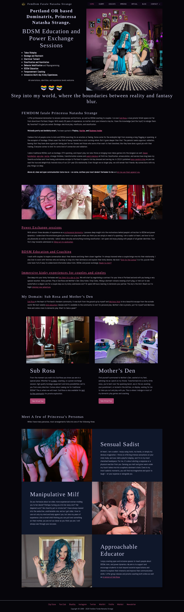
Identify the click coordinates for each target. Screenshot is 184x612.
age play (40, 156)
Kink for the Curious (128, 259)
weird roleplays (92, 156)
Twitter (93, 603)
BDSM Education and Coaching (49, 251)
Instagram (84, 603)
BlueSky (74, 603)
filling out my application (63, 241)
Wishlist (117, 603)
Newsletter (127, 603)
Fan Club (65, 603)
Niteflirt (101, 603)
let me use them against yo (128, 171)
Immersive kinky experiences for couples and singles (68, 272)
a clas (53, 380)
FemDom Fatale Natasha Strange (49, 3)
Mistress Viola (114, 301)
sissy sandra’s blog (138, 159)
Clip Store (56, 603)
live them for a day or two (69, 277)
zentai (46, 156)
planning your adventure (41, 286)
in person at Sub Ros (111, 576)
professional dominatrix (73, 232)
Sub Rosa (123, 118)
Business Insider (95, 130)
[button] (160, 4)
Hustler (82, 130)
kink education (52, 304)
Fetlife (109, 603)
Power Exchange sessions (44, 227)
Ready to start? (105, 262)
